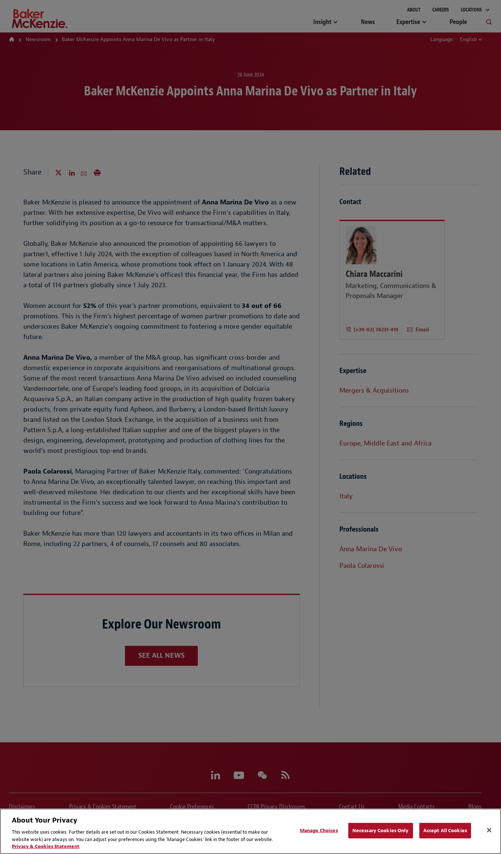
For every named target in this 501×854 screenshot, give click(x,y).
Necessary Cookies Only (380, 830)
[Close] (489, 830)
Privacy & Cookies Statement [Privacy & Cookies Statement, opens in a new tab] (45, 846)
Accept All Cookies (445, 830)
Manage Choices (319, 830)
